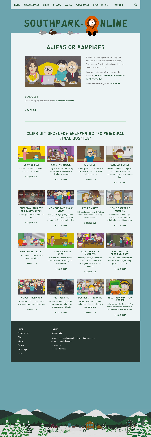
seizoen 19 (115, 83)
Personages (83, 4)
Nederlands (56, 333)
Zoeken (118, 4)
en (102, 4)
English (54, 329)
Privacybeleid (56, 345)
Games (68, 4)
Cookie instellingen (58, 349)
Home (17, 4)
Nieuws (57, 4)
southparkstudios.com (63, 100)
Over (96, 4)
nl (106, 4)
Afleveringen (32, 4)
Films (46, 4)
